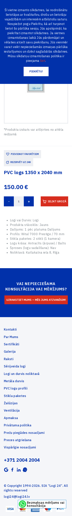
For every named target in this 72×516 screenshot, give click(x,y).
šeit (42, 61)
